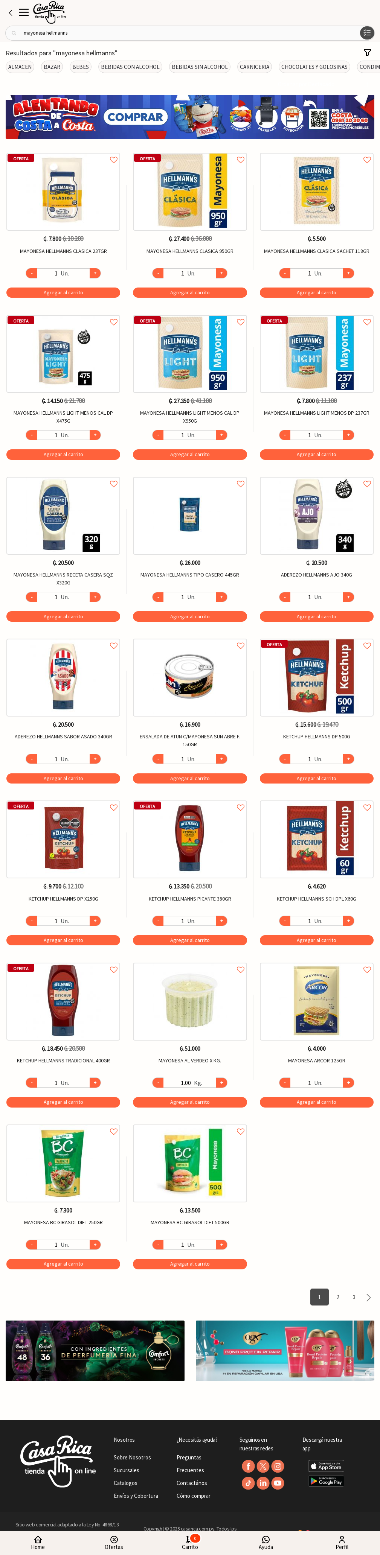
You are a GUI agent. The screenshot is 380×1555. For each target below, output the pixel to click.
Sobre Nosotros (132, 1457)
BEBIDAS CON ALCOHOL (130, 66)
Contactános (192, 1483)
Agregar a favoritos (63, 151)
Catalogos (125, 1483)
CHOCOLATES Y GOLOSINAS (314, 66)
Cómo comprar (194, 1495)
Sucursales (126, 1470)
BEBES (80, 66)
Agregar (63, 292)
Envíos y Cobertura (136, 1495)
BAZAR (52, 66)
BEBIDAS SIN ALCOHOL (200, 66)
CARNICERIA (254, 66)
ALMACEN (20, 66)
